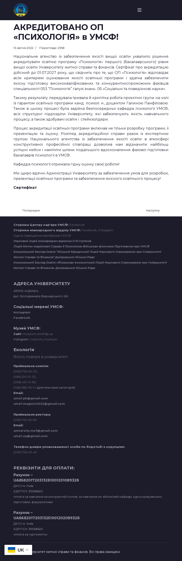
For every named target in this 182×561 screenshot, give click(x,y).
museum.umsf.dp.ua (37, 334)
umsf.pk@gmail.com (30, 398)
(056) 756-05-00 (25, 371)
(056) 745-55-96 (24, 420)
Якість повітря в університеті (40, 357)
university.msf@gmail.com (35, 430)
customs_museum (43, 339)
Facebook (77, 225)
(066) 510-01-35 (24, 376)
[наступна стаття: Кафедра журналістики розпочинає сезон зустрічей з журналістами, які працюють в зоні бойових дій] (153, 210)
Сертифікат (25, 187)
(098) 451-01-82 (24, 382)
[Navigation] (140, 10)
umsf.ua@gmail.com (30, 436)
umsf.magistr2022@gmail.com (39, 403)
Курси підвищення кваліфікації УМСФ (42, 235)
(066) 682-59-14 (24, 387)
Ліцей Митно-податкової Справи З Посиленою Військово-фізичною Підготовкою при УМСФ (81, 246)
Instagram (105, 230)
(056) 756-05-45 (25, 452)
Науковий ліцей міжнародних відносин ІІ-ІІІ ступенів (52, 241)
